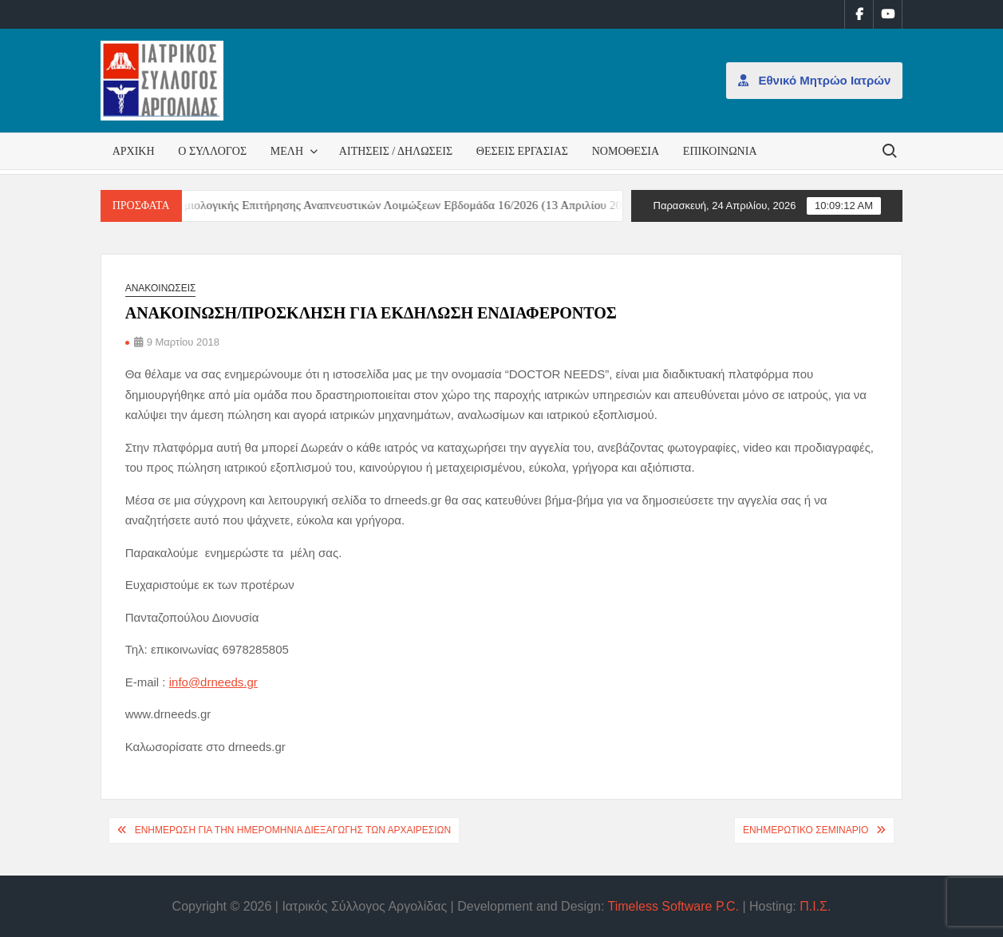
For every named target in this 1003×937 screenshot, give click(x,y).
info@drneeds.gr (213, 682)
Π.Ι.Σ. (815, 906)
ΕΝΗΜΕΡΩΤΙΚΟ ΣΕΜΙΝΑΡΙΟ (805, 830)
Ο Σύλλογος (212, 151)
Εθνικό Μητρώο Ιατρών (814, 80)
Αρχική (134, 151)
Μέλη (286, 151)
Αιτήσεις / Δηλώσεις (395, 151)
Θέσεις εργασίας (522, 151)
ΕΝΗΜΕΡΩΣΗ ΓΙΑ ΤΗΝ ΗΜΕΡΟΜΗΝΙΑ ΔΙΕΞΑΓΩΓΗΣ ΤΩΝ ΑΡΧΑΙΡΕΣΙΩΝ (293, 830)
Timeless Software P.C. (673, 906)
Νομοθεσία (625, 151)
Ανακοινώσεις (160, 288)
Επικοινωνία (720, 151)
